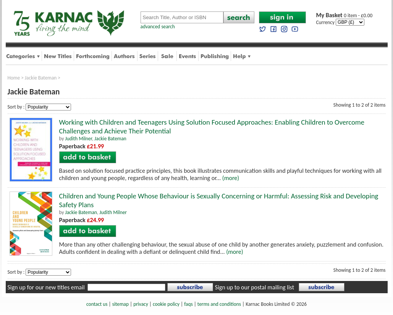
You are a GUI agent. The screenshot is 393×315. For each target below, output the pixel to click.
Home (14, 78)
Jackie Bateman (41, 78)
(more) (230, 178)
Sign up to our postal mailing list (254, 287)
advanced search (158, 26)
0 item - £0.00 (344, 15)
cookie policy (166, 304)
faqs (188, 304)
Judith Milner (78, 138)
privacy (140, 304)
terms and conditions (219, 304)
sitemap (120, 304)
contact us (96, 304)
